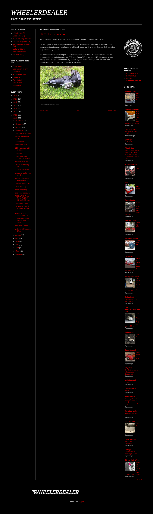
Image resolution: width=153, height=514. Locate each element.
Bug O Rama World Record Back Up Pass (22, 221)
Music (127, 390)
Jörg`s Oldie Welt (131, 460)
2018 (16, 96)
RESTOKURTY (130, 221)
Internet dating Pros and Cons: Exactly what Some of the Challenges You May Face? (132, 154)
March (17, 251)
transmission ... (20, 142)
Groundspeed (130, 350)
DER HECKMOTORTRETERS (132, 309)
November (19, 124)
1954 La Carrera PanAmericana (21, 214)
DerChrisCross (131, 130)
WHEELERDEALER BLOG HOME (133, 75)
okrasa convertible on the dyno (23, 174)
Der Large (129, 256)
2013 (16, 112)
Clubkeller (16, 72)
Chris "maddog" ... (21, 186)
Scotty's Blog (130, 421)
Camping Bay (138, 225)
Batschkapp (17, 66)
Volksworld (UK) (19, 49)
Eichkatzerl (17, 77)
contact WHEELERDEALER (133, 80)
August (18, 235)
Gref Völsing (17, 83)
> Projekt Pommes (132, 277)
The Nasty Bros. (131, 165)
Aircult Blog (129, 148)
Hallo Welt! (129, 142)
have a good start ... (22, 203)
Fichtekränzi (17, 80)
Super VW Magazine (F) (22, 39)
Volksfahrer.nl (130, 380)
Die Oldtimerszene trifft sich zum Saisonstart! (131, 372)
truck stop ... (19, 153)
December (19, 121)
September (19, 130)
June (17, 241)
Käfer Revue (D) (19, 33)
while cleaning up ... (22, 162)
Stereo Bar (17, 86)
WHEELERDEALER (39, 12)
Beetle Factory (130, 200)
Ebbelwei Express (19, 75)
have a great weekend (23, 133)
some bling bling (21, 190)
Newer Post (44, 111)
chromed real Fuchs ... (23, 183)
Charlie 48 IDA (130, 388)
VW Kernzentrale (131, 238)
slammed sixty (130, 91)
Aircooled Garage (132, 109)
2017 (16, 99)
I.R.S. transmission (52, 34)
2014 (16, 109)
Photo (127, 382)
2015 (16, 105)
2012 (16, 115)
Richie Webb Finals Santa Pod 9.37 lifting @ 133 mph (22, 198)
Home (78, 111)
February (18, 254)
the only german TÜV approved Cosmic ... (22, 208)
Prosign (128, 450)
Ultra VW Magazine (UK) (22, 41)
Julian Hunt (129, 297)
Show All (139, 479)
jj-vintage (128, 140)
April (17, 248)
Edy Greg (128, 368)
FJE (126, 182)
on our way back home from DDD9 (22, 157)
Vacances (128, 443)
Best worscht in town (20, 69)
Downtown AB (138, 242)
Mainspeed (129, 332)
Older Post (112, 111)
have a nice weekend (22, 226)
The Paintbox (130, 397)
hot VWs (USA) (18, 55)
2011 (16, 118)
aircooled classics (19, 52)
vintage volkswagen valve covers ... (22, 179)
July (17, 238)
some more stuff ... (22, 145)
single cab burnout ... (22, 193)
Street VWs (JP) (19, 36)
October (18, 127)
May (17, 245)
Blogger (81, 502)
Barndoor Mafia (131, 411)
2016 (16, 102)
